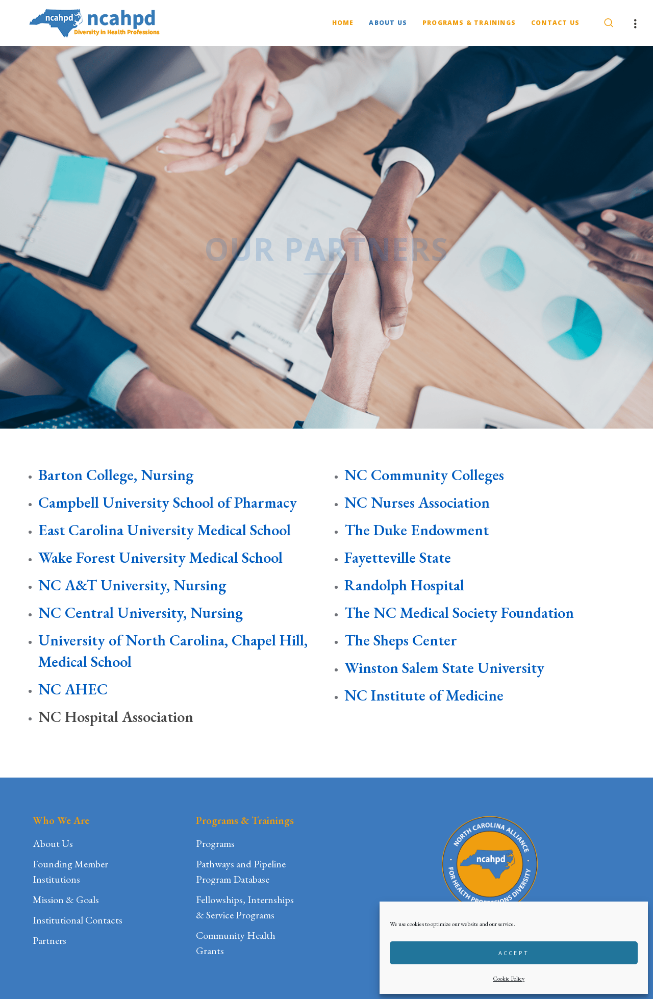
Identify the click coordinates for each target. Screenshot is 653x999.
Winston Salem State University (444, 668)
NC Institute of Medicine (424, 695)
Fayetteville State (397, 557)
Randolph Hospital (406, 585)
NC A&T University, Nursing (132, 585)
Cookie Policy (508, 979)
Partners (49, 940)
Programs (215, 843)
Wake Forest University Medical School (160, 557)
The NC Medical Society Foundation (459, 612)
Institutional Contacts (77, 920)
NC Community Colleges (424, 475)
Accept (514, 953)
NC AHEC (73, 689)
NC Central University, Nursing (140, 612)
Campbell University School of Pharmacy (167, 502)
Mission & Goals (66, 899)
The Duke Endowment (416, 530)
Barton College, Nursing (115, 475)
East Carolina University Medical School (164, 530)
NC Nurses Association (417, 502)
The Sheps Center (400, 640)
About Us (53, 843)
